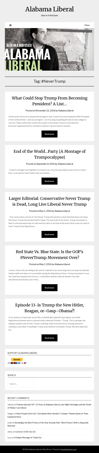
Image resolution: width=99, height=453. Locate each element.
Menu (87, 25)
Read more (49, 134)
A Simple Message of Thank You (28, 437)
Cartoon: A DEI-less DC (25, 431)
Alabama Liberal (49, 9)
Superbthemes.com (68, 449)
